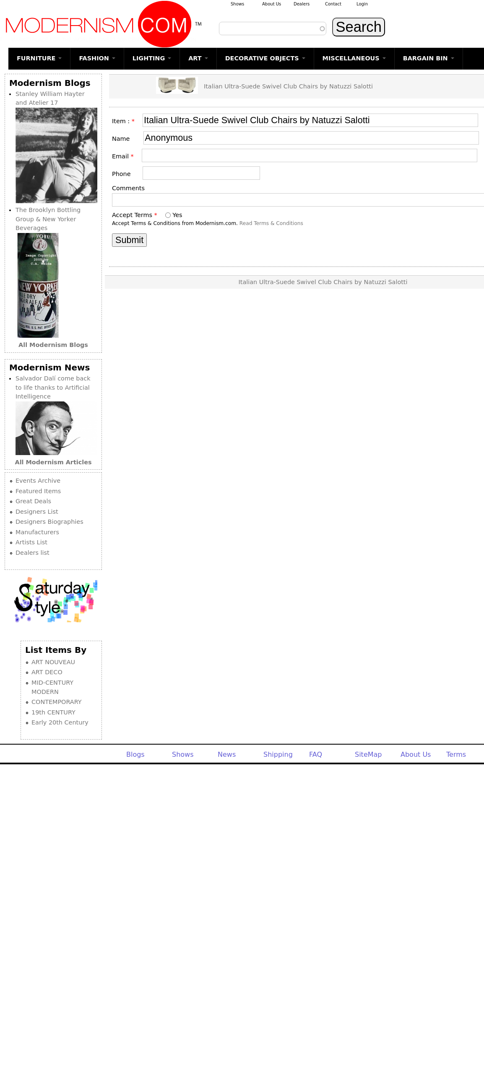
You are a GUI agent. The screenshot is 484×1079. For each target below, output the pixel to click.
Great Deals (33, 501)
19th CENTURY (53, 712)
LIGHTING (152, 58)
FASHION (97, 58)
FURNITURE (39, 58)
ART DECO (46, 672)
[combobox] (272, 28)
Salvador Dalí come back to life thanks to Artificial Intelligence (53, 387)
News (227, 754)
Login (362, 4)
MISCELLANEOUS (354, 58)
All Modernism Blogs (53, 345)
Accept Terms (134, 215)
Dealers (302, 4)
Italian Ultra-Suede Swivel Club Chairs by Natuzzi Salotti (288, 86)
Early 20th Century (59, 722)
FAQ (315, 754)
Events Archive (38, 480)
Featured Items (38, 491)
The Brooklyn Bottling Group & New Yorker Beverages (48, 219)
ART (198, 58)
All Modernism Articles (53, 462)
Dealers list (32, 552)
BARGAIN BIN (428, 58)
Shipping (278, 754)
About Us (271, 4)
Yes (177, 215)
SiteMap (368, 754)
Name (125, 138)
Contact (333, 4)
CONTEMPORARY (56, 702)
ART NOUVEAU (53, 662)
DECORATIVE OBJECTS (265, 58)
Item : (123, 121)
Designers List (37, 511)
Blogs (135, 754)
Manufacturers (37, 532)
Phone (124, 174)
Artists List (31, 542)
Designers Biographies (49, 521)
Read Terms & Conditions (271, 223)
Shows (237, 4)
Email (123, 156)
